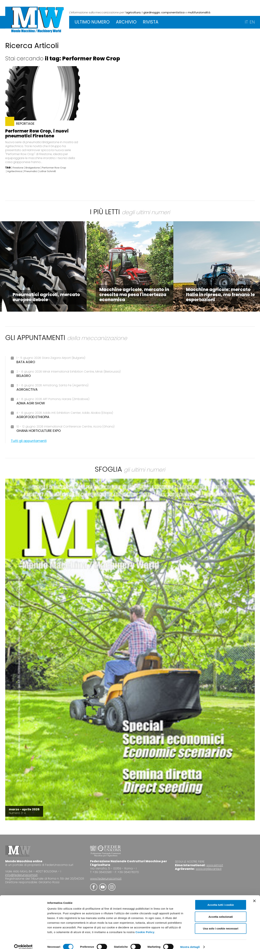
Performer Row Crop (54, 167)
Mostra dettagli (190, 941)
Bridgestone (32, 167)
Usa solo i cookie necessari (220, 923)
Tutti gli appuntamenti (29, 441)
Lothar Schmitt (47, 171)
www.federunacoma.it (106, 879)
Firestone (18, 167)
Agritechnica (14, 171)
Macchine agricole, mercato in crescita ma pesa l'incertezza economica (134, 295)
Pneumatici (30, 171)
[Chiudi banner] (254, 896)
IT (246, 22)
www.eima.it (214, 865)
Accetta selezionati (220, 911)
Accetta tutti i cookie (220, 899)
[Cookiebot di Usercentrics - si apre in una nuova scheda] (23, 942)
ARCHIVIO (126, 22)
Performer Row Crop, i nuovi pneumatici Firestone (37, 133)
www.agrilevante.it (209, 869)
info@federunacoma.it (21, 875)
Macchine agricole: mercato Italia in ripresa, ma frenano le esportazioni (220, 295)
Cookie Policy (144, 927)
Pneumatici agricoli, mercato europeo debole (46, 297)
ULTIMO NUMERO (92, 22)
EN (252, 22)
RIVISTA (150, 22)
